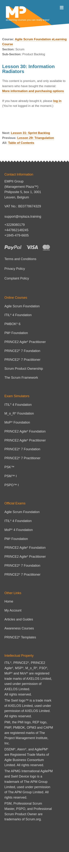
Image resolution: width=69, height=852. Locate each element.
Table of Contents (21, 143)
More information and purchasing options (33, 91)
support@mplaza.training (22, 216)
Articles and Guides (18, 619)
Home (8, 601)
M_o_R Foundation (19, 413)
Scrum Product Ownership (23, 368)
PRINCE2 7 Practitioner (22, 359)
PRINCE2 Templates (20, 637)
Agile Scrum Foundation (22, 306)
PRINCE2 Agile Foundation (25, 431)
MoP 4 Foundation (18, 530)
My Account (12, 610)
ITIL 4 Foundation (18, 315)
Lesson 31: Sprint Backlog (30, 133)
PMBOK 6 (12, 324)
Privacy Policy (14, 269)
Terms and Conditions (20, 259)
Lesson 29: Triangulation (35, 138)
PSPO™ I (11, 485)
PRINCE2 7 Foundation (22, 351)
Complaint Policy (16, 278)
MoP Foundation (17, 422)
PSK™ (9, 467)
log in (57, 101)
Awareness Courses (19, 628)
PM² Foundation (16, 333)
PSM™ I (10, 476)
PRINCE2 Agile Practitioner (25, 342)
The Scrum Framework (21, 377)
